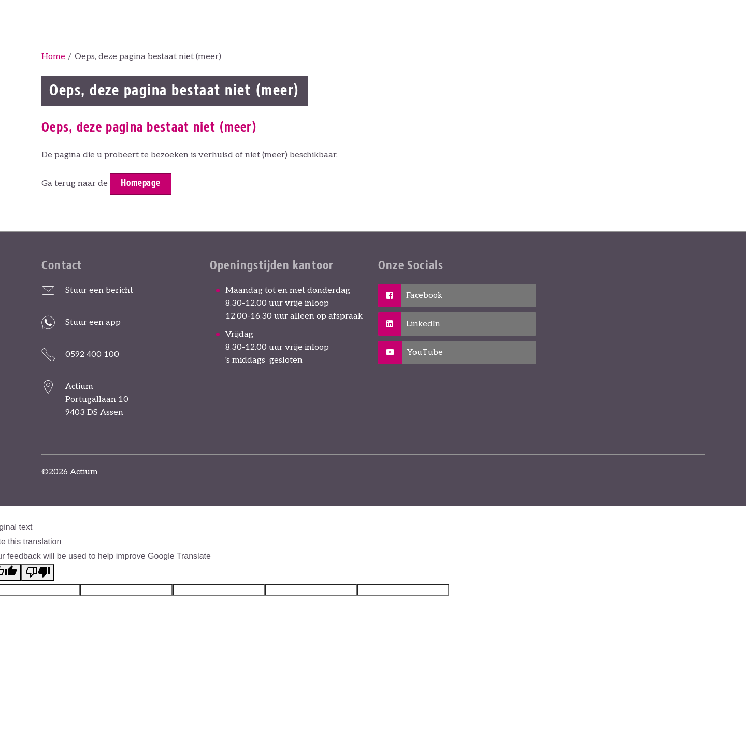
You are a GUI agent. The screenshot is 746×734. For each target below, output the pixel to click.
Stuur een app (93, 322)
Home (53, 57)
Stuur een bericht (99, 290)
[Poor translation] (37, 572)
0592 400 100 (92, 354)
